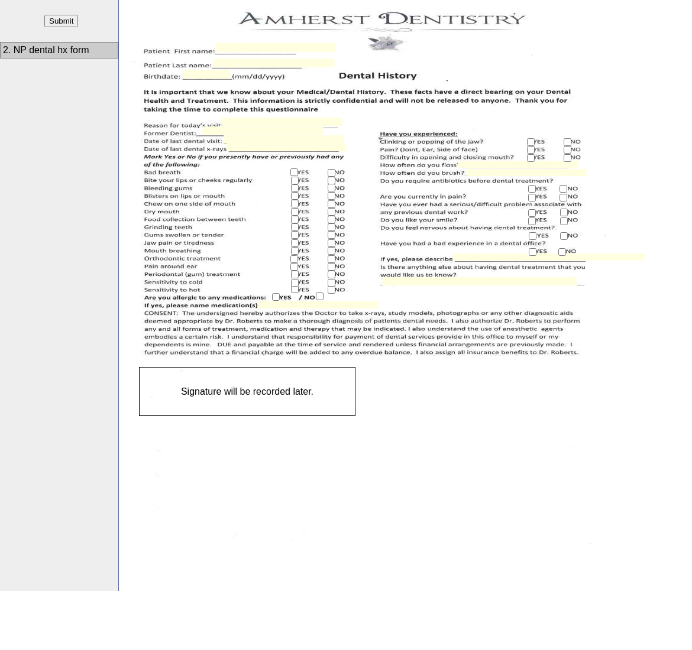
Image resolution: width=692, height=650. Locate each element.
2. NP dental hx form (47, 50)
